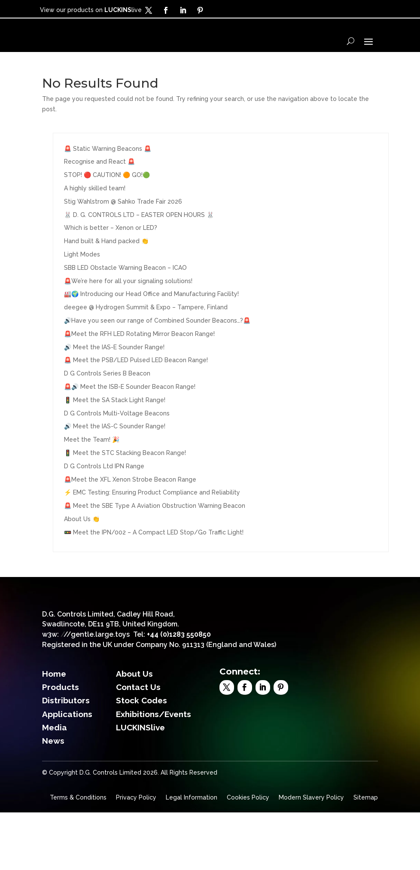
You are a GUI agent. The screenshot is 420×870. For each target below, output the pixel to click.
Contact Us (138, 745)
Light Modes (82, 283)
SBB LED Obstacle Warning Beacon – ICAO (125, 296)
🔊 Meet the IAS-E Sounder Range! (114, 375)
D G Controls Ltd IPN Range (104, 494)
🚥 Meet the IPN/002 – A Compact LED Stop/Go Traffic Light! (153, 561)
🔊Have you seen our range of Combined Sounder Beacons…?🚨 (157, 349)
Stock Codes (141, 758)
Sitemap (365, 855)
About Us (134, 731)
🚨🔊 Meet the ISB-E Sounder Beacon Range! (129, 415)
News (53, 798)
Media (54, 785)
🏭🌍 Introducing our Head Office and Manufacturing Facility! (151, 323)
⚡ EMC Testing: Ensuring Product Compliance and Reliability (152, 521)
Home (54, 731)
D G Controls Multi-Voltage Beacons (117, 442)
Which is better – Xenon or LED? (110, 256)
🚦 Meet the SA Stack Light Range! (114, 428)
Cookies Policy (248, 855)
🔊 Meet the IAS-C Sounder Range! (114, 455)
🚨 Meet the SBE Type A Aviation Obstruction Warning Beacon (154, 534)
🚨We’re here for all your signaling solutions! (128, 309)
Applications (67, 772)
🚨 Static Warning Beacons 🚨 (107, 177)
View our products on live (91, 9)
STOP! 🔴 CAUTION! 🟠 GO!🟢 (107, 204)
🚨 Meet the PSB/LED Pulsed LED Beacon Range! (136, 389)
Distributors (66, 758)
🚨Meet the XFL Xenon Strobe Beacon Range (130, 508)
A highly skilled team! (94, 217)
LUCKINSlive (140, 785)
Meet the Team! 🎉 (91, 468)
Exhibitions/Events (153, 772)
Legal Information (191, 855)
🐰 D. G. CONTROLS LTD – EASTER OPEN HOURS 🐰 (139, 243)
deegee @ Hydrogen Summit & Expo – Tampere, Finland (146, 336)
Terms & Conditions (78, 855)
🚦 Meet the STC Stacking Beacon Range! (125, 481)
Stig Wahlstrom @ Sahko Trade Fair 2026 (123, 230)
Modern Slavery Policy (311, 855)
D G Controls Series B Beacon (107, 402)
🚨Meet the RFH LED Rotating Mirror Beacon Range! (139, 362)
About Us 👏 (82, 547)
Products (60, 745)
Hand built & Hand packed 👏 (106, 270)
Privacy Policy (136, 855)
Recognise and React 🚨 (99, 190)
